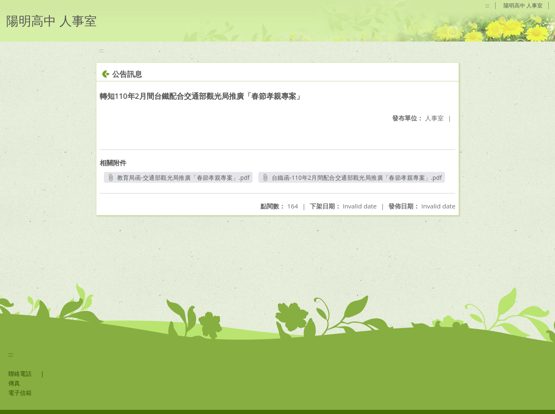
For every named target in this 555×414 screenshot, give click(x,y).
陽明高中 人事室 (523, 5)
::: (487, 5)
